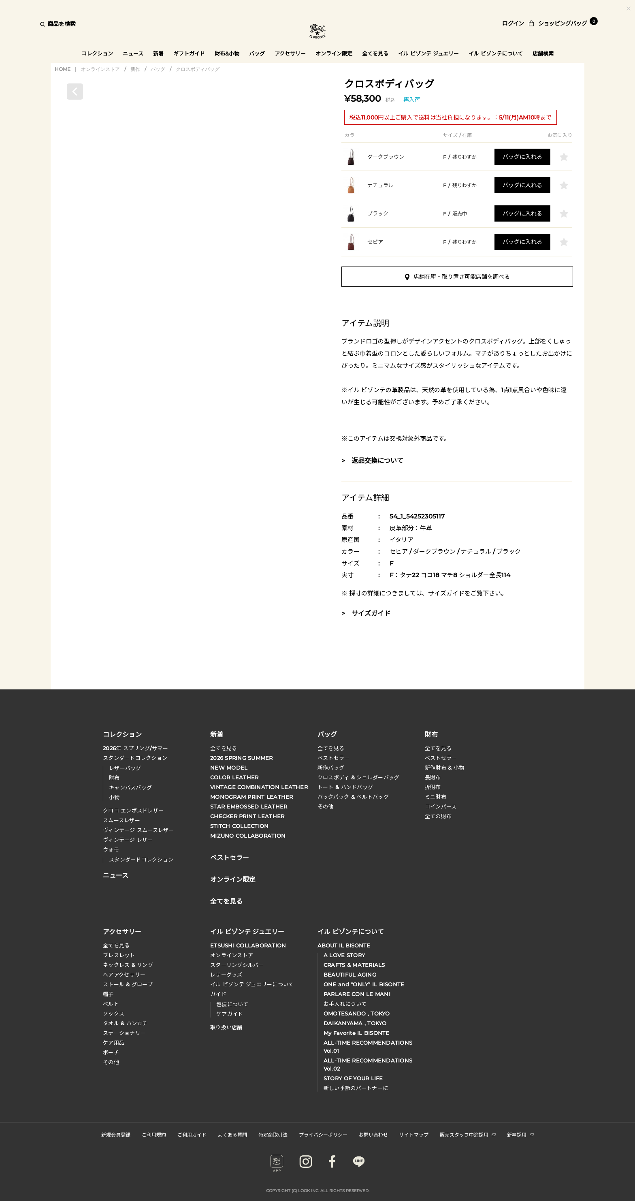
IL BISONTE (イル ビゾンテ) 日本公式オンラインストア (317, 32)
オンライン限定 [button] (334, 53)
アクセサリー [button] (290, 53)
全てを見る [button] (375, 53)
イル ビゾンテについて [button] (496, 53)
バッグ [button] (257, 53)
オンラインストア (100, 69)
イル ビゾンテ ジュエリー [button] (429, 53)
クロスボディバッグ (197, 69)
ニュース (132, 53)
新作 (135, 69)
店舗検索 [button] (543, 53)
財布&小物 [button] (227, 53)
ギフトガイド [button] (189, 53)
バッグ (158, 69)
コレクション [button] (97, 53)
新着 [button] (158, 53)
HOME (62, 69)
